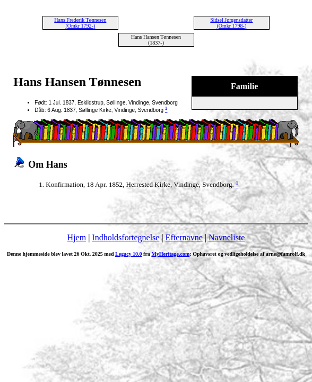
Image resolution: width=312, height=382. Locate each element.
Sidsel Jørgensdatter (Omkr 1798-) (231, 23)
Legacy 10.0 (128, 254)
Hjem (76, 237)
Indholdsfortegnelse (125, 237)
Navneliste (227, 237)
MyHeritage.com (170, 254)
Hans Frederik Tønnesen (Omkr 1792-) (80, 23)
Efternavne (184, 237)
